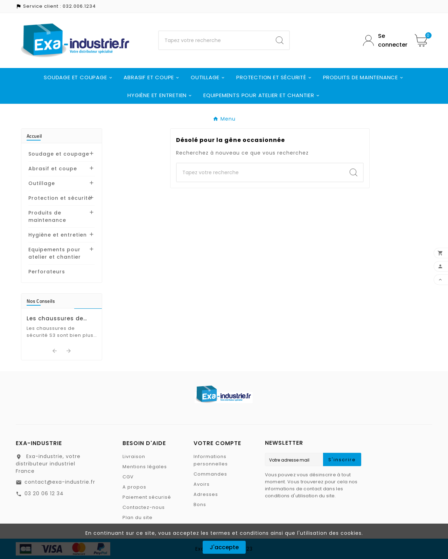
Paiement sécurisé (146, 497)
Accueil (34, 135)
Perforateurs (46, 271)
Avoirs (202, 484)
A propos (134, 487)
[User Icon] (383, 40)
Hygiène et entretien (57, 234)
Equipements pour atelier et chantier (54, 253)
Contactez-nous (143, 507)
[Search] (280, 40)
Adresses (206, 494)
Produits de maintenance (47, 216)
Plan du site (137, 517)
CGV (128, 476)
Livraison (133, 456)
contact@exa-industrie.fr (59, 481)
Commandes (210, 474)
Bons (200, 504)
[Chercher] (215, 40)
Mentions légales (144, 466)
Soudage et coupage (58, 153)
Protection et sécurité (59, 198)
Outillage (41, 183)
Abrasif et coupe (52, 168)
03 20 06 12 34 (44, 493)
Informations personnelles (211, 460)
